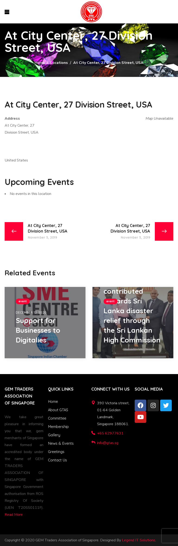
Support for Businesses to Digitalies (38, 330)
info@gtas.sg (107, 442)
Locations (59, 62)
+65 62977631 (110, 433)
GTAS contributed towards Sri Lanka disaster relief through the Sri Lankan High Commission (132, 310)
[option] (45, 322)
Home (40, 62)
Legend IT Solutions (138, 540)
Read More (14, 514)
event (23, 301)
